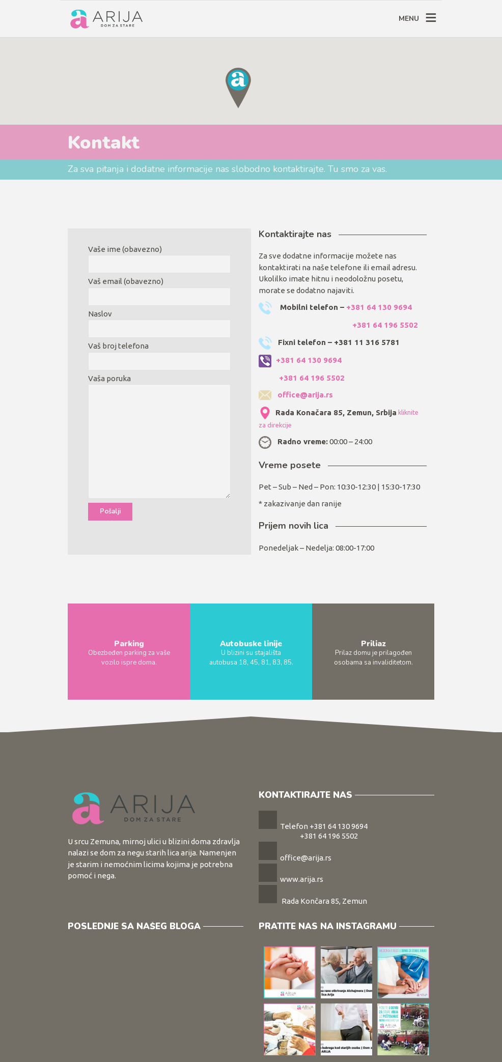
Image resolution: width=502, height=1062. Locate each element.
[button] (238, 88)
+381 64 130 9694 (379, 307)
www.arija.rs (301, 879)
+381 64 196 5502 (385, 325)
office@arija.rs (305, 394)
